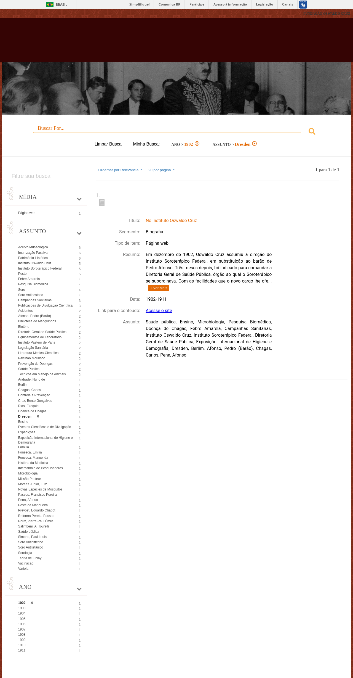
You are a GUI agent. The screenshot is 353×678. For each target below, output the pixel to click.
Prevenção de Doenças (35, 364)
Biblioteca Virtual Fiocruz (154, 42)
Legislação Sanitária (33, 348)
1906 (22, 624)
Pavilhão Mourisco (31, 358)
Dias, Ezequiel (28, 406)
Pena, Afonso (28, 500)
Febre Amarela (29, 279)
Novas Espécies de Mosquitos (40, 489)
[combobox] (176, 132)
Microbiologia (28, 473)
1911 (22, 650)
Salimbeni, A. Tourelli (33, 526)
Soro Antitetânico (30, 547)
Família (23, 447)
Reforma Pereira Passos (36, 516)
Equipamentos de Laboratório (39, 337)
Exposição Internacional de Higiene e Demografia (45, 440)
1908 (22, 635)
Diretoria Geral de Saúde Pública (42, 332)
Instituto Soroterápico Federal (39, 268)
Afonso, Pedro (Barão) (34, 316)
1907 (22, 629)
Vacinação (25, 563)
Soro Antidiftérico (30, 542)
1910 (22, 645)
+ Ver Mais (158, 288)
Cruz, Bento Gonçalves (35, 401)
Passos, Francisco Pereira (37, 495)
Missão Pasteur (29, 479)
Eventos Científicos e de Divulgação (44, 427)
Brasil (61, 4)
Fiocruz (16, 13)
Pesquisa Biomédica (33, 284)
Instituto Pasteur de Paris (36, 342)
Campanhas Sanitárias (35, 300)
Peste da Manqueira (33, 505)
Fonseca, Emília (30, 452)
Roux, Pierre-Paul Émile (36, 521)
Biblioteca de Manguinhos (37, 321)
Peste (22, 274)
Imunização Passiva (33, 253)
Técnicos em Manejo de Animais (42, 374)
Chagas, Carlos (29, 390)
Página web (27, 213)
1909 (22, 640)
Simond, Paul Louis (32, 537)
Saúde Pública (28, 369)
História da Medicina (33, 463)
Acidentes (25, 311)
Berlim (23, 385)
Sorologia (25, 553)
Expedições (26, 432)
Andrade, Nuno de (31, 379)
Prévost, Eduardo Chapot (36, 510)
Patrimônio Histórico (33, 258)
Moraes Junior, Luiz (32, 484)
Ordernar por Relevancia (120, 170)
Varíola (23, 569)
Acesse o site (159, 310)
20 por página (162, 170)
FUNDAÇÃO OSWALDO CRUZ (326, 13)
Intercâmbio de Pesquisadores (40, 468)
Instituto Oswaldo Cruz (35, 263)
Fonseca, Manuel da (33, 458)
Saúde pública (28, 532)
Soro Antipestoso (30, 295)
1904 (22, 613)
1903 (22, 608)
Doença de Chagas (32, 411)
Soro (21, 290)
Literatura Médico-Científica (38, 353)
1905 (22, 619)
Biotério (24, 327)
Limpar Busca (108, 144)
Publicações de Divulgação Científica (45, 305)
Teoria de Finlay (30, 558)
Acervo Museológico (33, 247)
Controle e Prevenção (34, 395)
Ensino (23, 422)
